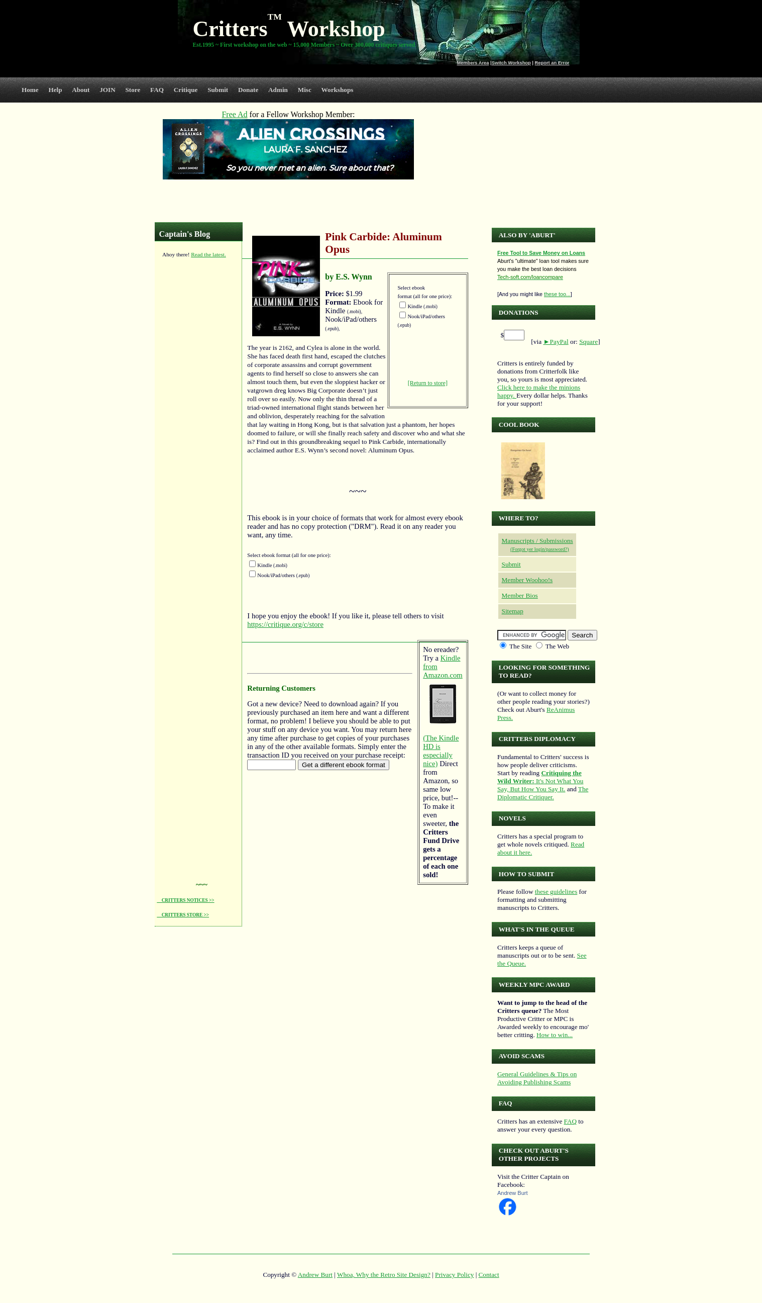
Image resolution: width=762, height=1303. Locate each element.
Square (588, 341)
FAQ (157, 90)
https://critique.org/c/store (285, 624)
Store (133, 90)
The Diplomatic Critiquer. (542, 793)
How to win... (554, 1035)
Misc (304, 90)
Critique (186, 90)
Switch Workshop (511, 62)
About (80, 90)
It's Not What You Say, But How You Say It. (540, 781)
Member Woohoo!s (527, 580)
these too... (557, 294)
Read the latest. (208, 254)
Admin (278, 90)
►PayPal (555, 341)
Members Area (473, 62)
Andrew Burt (512, 1193)
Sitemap (512, 611)
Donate (248, 90)
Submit (217, 90)
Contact (489, 1274)
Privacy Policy (454, 1274)
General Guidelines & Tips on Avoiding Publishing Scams (537, 1078)
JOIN (107, 90)
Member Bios (520, 595)
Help (55, 90)
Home (30, 90)
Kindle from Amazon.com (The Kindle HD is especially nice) (443, 711)
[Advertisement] (197, 417)
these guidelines (556, 891)
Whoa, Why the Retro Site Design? (383, 1274)
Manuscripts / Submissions (537, 540)
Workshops (337, 90)
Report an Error (552, 62)
